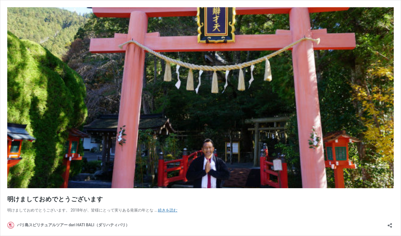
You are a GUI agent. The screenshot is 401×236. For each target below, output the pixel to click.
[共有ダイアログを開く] (390, 223)
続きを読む (167, 210)
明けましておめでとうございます (55, 199)
